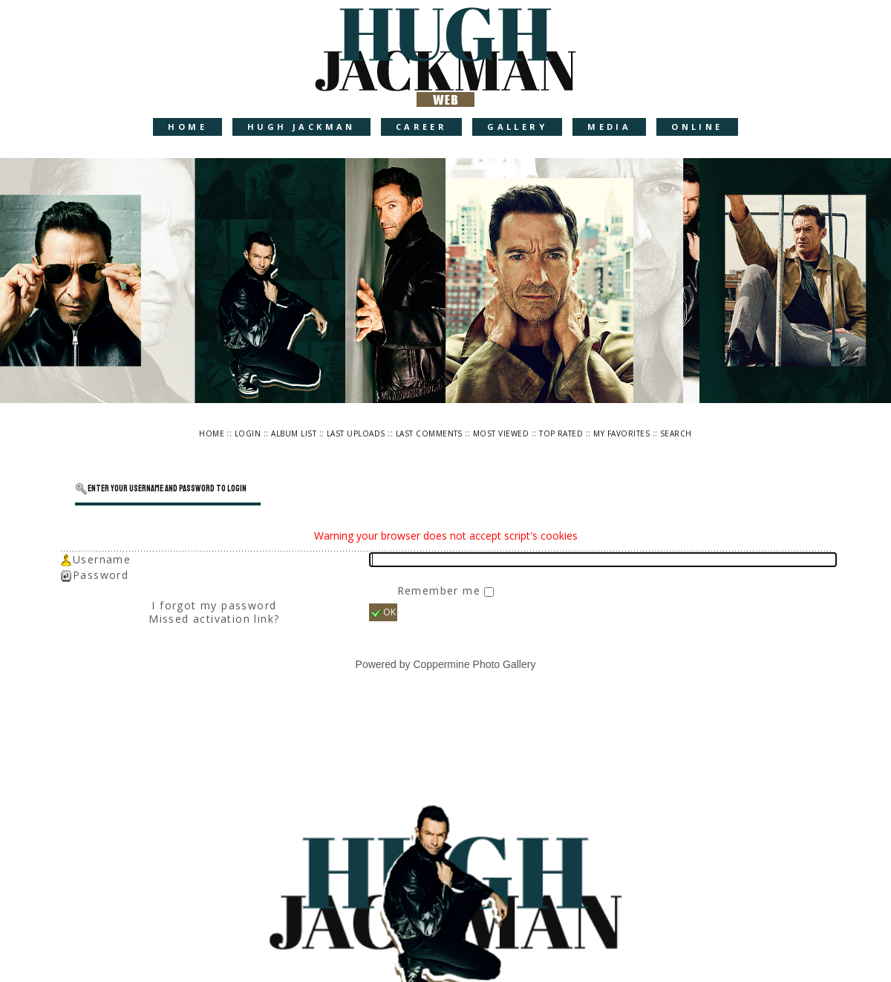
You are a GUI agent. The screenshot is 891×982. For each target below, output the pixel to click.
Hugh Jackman (301, 126)
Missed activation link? (213, 619)
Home (187, 126)
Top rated (561, 433)
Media (609, 126)
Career (421, 126)
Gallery (517, 126)
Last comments (429, 433)
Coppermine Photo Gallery (474, 664)
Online (696, 126)
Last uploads (356, 433)
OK (383, 612)
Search (676, 433)
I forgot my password (213, 605)
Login (248, 433)
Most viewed (501, 433)
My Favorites (621, 433)
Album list (293, 433)
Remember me (441, 590)
